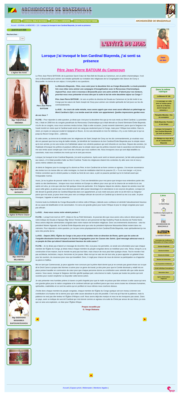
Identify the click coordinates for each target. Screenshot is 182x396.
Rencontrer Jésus (164, 272)
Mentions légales (100, 388)
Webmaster (87, 388)
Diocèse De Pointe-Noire (164, 259)
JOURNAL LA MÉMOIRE (60, 21)
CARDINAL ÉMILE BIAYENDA (35, 21)
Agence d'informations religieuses (163, 277)
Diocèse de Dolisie (163, 250)
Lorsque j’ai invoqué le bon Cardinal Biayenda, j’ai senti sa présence (163, 131)
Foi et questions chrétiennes (164, 264)
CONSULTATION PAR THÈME (85, 21)
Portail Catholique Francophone (164, 268)
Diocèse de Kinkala (163, 255)
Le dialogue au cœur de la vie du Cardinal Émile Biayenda (163, 141)
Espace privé (75, 388)
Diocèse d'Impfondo (163, 246)
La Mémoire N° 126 (163, 96)
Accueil (13, 25)
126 (38, 25)
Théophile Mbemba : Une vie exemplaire (163, 116)
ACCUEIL (16, 21)
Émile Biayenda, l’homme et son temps (164, 123)
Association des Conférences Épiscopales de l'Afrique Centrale (163, 241)
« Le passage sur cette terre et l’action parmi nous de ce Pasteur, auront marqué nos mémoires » (164, 105)
